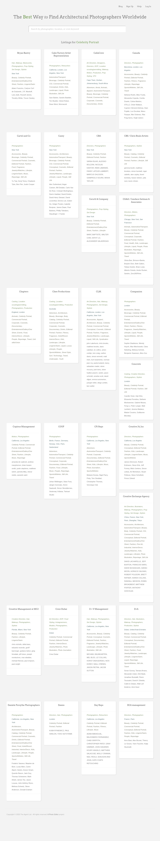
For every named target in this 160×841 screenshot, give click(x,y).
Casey (61, 136)
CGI (50, 84)
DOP (96, 66)
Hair (13, 63)
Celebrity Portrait (24, 78)
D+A (136, 609)
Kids (66, 87)
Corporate (90, 101)
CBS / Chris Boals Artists (136, 136)
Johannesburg (92, 83)
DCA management (136, 705)
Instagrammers (61, 622)
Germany (64, 441)
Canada (136, 53)
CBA (99, 136)
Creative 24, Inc (136, 426)
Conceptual (53, 87)
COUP (61, 426)
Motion (89, 73)
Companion (136, 291)
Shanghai (132, 520)
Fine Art (140, 544)
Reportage (135, 84)
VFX (94, 76)
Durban (99, 80)
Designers (101, 63)
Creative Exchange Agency (136, 496)
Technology (57, 356)
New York (15, 73)
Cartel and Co (23, 136)
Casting (15, 301)
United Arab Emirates (138, 630)
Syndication (103, 339)
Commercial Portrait (60, 84)
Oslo (58, 444)
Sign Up (129, 6)
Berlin (51, 441)
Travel (126, 91)
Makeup (19, 63)
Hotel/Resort (63, 336)
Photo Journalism (93, 468)
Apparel (90, 91)
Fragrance (142, 81)
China (126, 517)
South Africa (103, 83)
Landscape (53, 90)
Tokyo (139, 520)
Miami (20, 630)
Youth (61, 359)
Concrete (136, 364)
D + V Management (98, 609)
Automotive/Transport (57, 77)
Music (25, 174)
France (57, 441)
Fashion (20, 84)
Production (97, 73)
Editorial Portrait (137, 78)
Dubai (51, 633)
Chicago (127, 219)
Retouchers (65, 66)
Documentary (92, 104)
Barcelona (128, 67)
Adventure (91, 87)
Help (139, 6)
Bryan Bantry (23, 53)
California (52, 70)
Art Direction (91, 63)
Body (66, 316)
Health (131, 243)
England (15, 312)
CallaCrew (99, 53)
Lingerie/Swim (29, 84)
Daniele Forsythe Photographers (24, 705)
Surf (50, 356)
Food (14, 167)
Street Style (66, 352)
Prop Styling (28, 66)
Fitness (134, 81)
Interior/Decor (17, 336)
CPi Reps (98, 426)
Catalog (133, 154)
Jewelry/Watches (18, 170)
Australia (52, 309)
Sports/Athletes (130, 87)
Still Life (61, 94)
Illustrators (139, 506)
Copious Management (24, 426)
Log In (148, 6)
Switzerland (53, 447)
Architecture (64, 154)
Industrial (127, 547)
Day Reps (98, 705)
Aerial (97, 87)
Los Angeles (24, 441)
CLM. (99, 291)
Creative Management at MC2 (24, 609)
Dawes (61, 705)
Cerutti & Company (98, 199)
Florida (14, 630)
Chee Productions (61, 291)
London (60, 70)
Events (19, 333)
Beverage (53, 80)
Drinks (61, 87)
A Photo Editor (53, 814)
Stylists (24, 69)
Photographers (17, 66)
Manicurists (27, 63)
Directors (90, 66)
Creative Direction (138, 374)
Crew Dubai (61, 609)
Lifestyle (127, 84)
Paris (62, 444)
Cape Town (91, 80)
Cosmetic (98, 101)
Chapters (23, 291)
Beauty (14, 78)
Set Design (16, 69)
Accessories (128, 74)
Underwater (53, 359)
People (64, 177)
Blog (120, 6)
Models (52, 625)
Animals (104, 87)
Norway (52, 444)
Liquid (61, 90)
